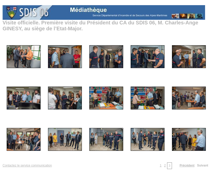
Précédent (187, 165)
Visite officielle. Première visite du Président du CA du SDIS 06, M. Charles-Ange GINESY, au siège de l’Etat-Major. (100, 25)
